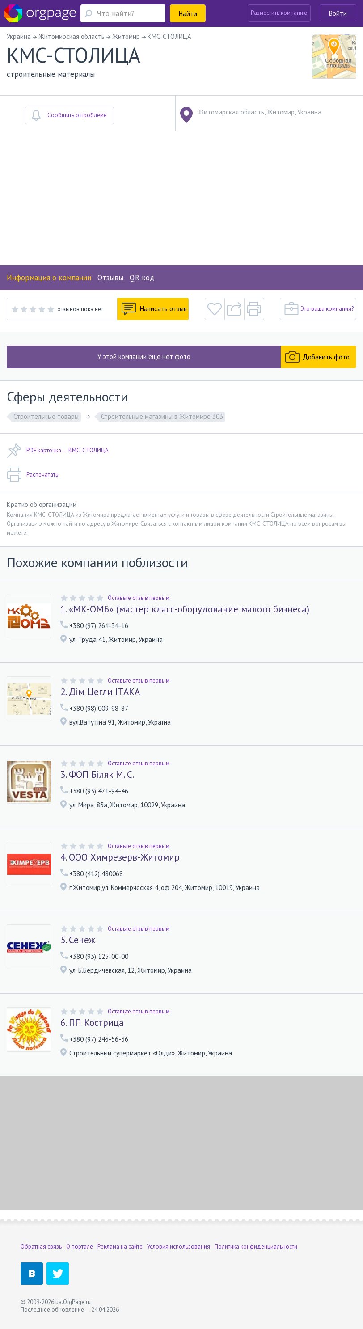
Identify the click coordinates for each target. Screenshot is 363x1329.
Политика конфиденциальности (256, 1246)
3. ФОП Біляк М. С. (97, 775)
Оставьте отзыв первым (138, 598)
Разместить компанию (279, 13)
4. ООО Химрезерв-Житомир (120, 857)
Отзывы (110, 278)
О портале (79, 1246)
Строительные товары (46, 416)
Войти (338, 13)
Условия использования (178, 1246)
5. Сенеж (77, 940)
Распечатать (32, 474)
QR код (142, 278)
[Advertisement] (181, 198)
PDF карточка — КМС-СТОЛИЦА (58, 450)
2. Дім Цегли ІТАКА (100, 692)
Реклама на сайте (120, 1246)
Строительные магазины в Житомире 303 (162, 416)
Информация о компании (49, 278)
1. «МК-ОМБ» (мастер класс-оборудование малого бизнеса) (184, 609)
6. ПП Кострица (92, 1023)
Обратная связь (41, 1246)
